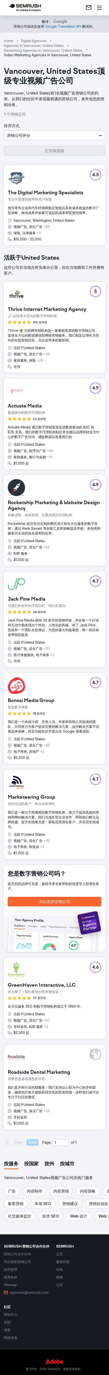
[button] (54, 135)
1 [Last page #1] (75, 1142)
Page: (46, 1142)
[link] (89, 8)
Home (8, 41)
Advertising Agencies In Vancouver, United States (43, 50)
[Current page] (61, 1142)
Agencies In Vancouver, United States (34, 46)
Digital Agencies (34, 41)
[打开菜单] (99, 8)
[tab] (11, 1164)
